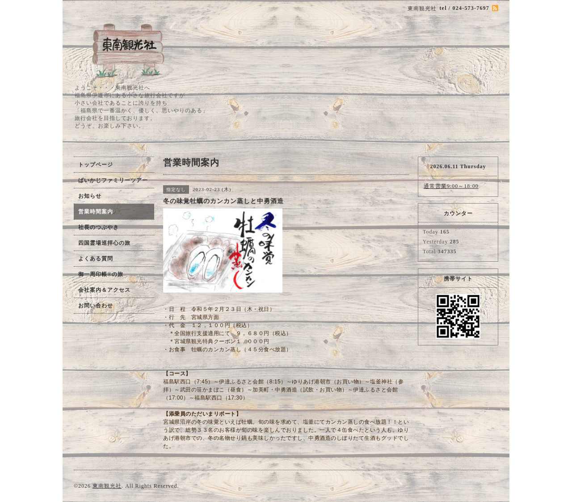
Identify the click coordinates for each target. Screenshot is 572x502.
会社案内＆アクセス (104, 290)
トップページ (95, 165)
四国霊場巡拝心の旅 (104, 243)
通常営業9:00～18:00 (451, 186)
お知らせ (89, 196)
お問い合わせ (95, 305)
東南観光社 (107, 486)
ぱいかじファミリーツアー (113, 180)
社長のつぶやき (98, 227)
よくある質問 (95, 258)
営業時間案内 (95, 211)
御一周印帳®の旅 (100, 274)
